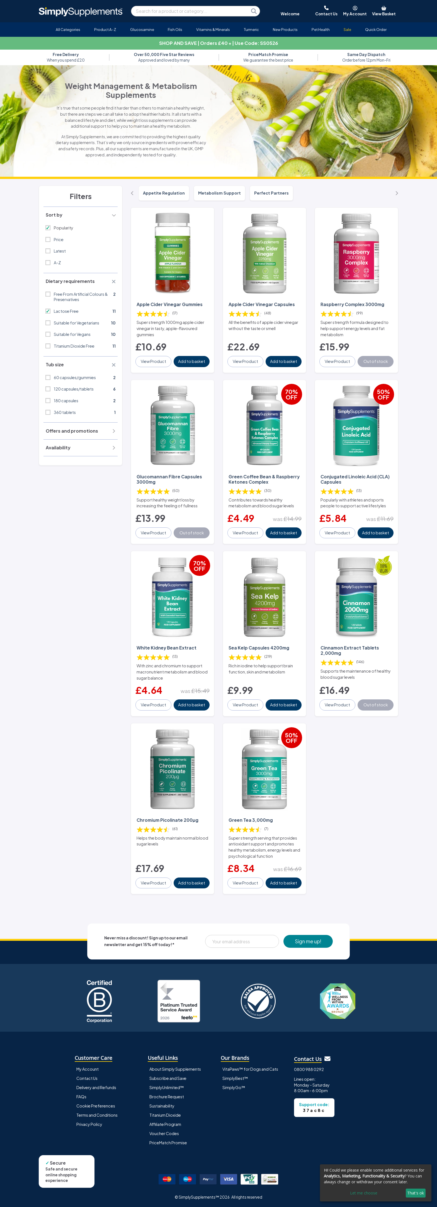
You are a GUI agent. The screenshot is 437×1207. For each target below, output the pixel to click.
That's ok (415, 1193)
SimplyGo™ (233, 1087)
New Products (285, 29)
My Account (87, 1069)
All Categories (68, 29)
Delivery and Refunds (96, 1087)
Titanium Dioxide (165, 1115)
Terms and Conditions (97, 1115)
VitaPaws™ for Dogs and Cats (250, 1069)
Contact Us (87, 1078)
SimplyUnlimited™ (166, 1087)
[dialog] (375, 1182)
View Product (153, 361)
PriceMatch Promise (168, 1142)
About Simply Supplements (175, 1069)
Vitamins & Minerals (213, 29)
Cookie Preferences (95, 1105)
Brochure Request (166, 1096)
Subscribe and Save (167, 1078)
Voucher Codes (164, 1133)
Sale (347, 29)
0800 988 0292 (309, 1069)
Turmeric (251, 29)
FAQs (81, 1096)
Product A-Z (105, 29)
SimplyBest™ (235, 1078)
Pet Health (321, 29)
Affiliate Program (165, 1124)
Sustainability (161, 1105)
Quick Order (376, 29)
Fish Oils (175, 29)
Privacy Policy (89, 1124)
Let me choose (363, 1193)
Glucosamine (142, 29)
